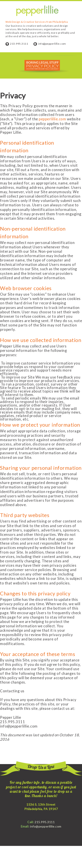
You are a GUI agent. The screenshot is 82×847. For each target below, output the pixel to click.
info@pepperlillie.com (52, 43)
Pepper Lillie (37, 10)
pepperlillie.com (52, 119)
